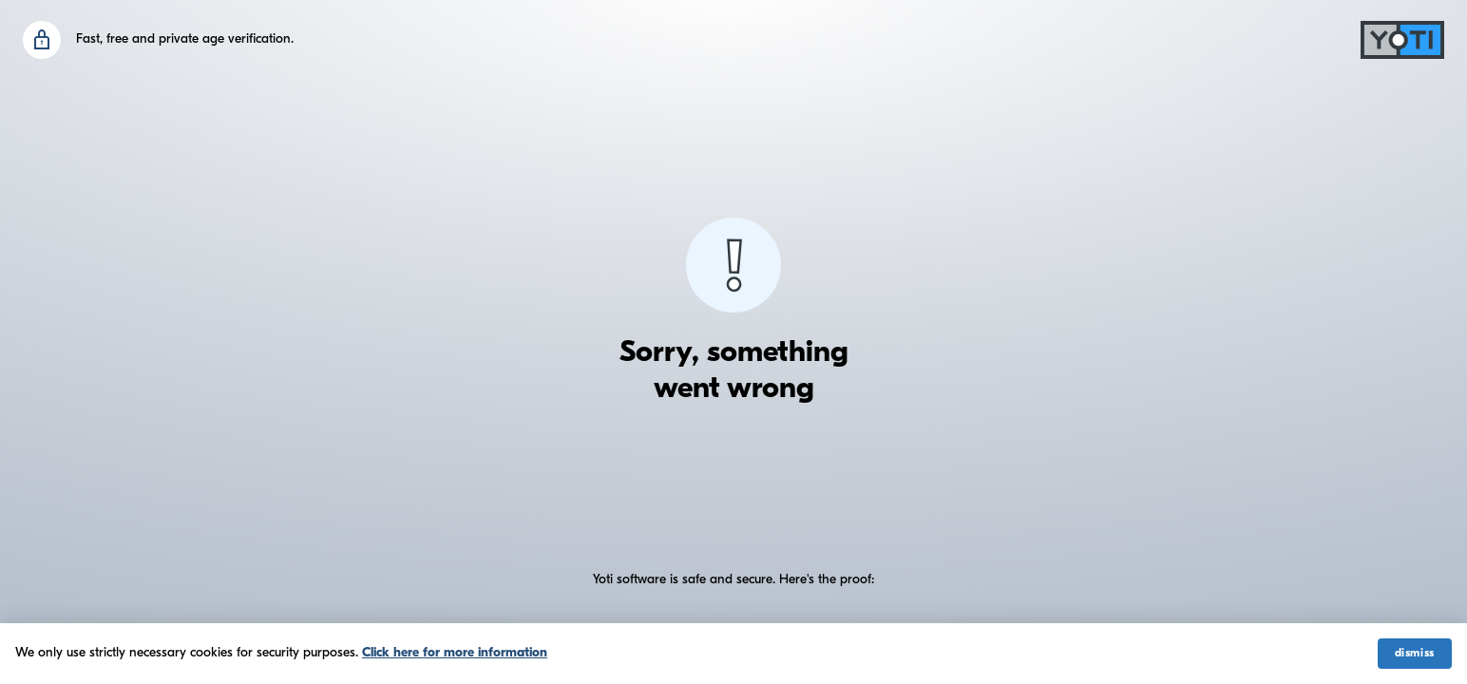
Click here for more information (454, 653)
